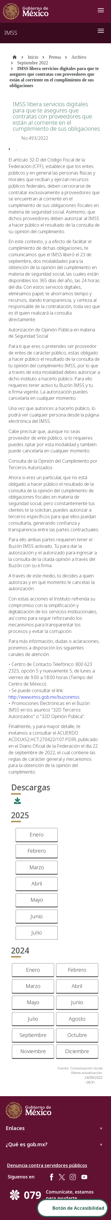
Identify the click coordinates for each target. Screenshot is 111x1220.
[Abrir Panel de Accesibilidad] (72, 1208)
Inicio (33, 57)
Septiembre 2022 (32, 62)
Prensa (55, 57)
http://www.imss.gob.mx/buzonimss (44, 697)
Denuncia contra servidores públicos (47, 1165)
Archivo (78, 57)
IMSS (10, 32)
